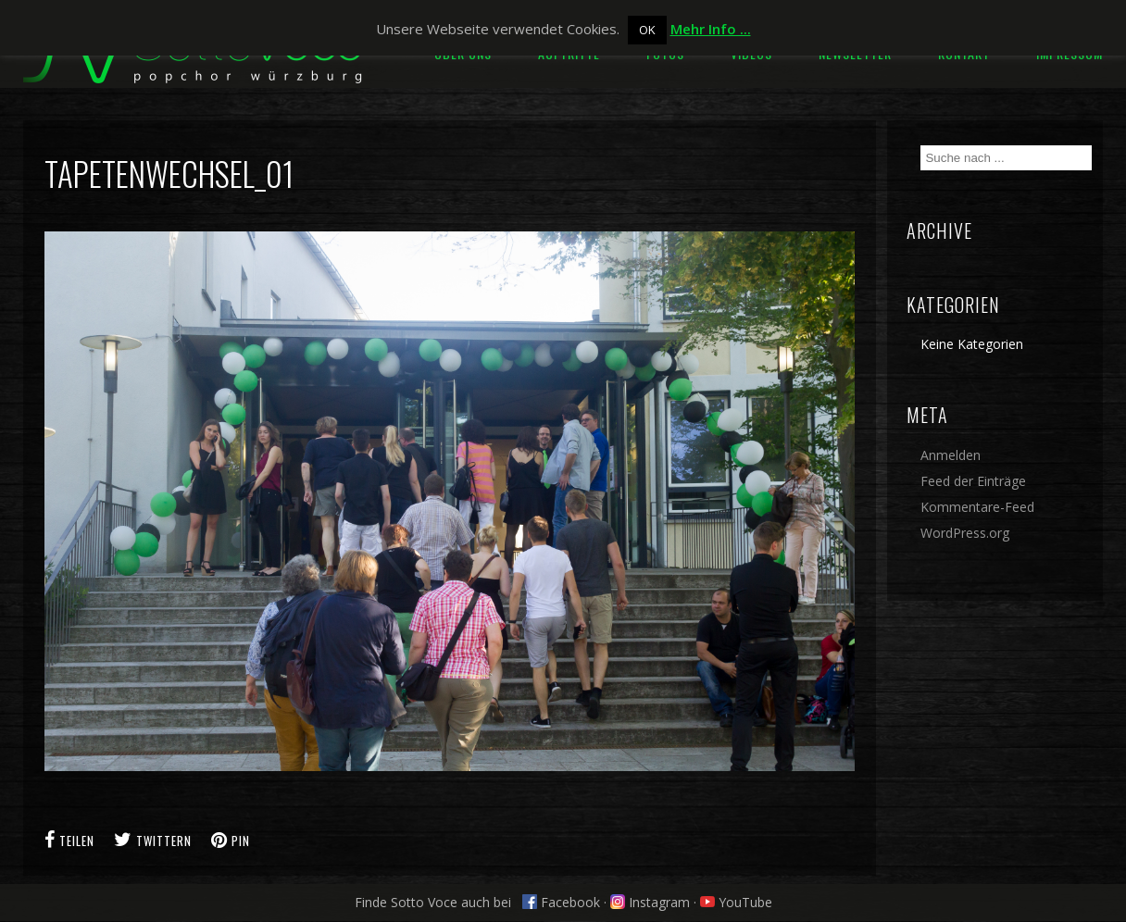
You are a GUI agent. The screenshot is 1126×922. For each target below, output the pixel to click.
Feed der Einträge (973, 481)
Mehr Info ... (710, 28)
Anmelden (950, 455)
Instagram (650, 902)
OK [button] (647, 29)
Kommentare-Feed (977, 507)
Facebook (561, 902)
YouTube (736, 902)
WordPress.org (964, 533)
